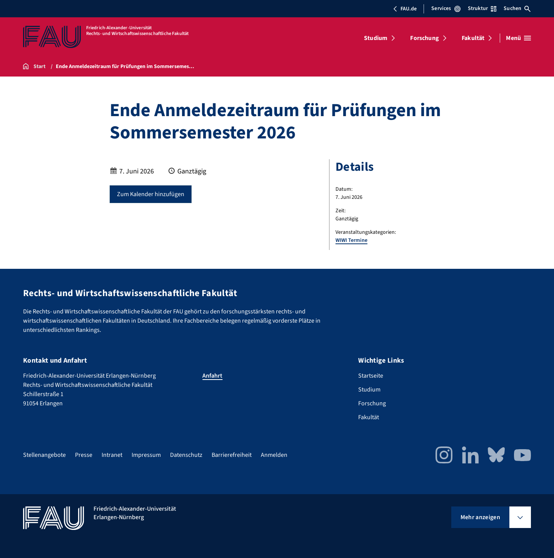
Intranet (112, 455)
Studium (375, 38)
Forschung (424, 38)
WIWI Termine (351, 240)
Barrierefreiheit (232, 455)
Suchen (517, 8)
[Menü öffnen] (518, 38)
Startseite (370, 375)
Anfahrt (212, 375)
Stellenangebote (44, 455)
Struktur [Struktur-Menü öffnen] (482, 8)
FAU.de (405, 9)
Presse (83, 455)
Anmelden (274, 455)
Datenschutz (186, 455)
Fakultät (473, 38)
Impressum (146, 455)
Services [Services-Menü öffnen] (445, 8)
